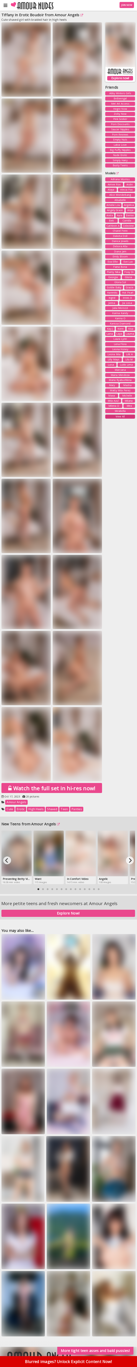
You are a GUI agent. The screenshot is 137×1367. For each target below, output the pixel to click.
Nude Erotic (120, 155)
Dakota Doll (120, 236)
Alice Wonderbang (120, 194)
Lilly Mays (114, 359)
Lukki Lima (126, 364)
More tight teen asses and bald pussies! (95, 1350)
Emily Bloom (120, 256)
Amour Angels (69, 15)
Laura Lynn (120, 339)
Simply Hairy (120, 160)
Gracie (129, 287)
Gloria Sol (120, 282)
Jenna (111, 303)
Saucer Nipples (120, 129)
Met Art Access (120, 103)
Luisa (111, 364)
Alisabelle (120, 200)
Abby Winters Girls (120, 93)
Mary (112, 385)
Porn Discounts (120, 124)
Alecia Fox (126, 189)
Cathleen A (113, 225)
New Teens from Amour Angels (30, 824)
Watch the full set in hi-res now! (51, 788)
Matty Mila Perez (120, 390)
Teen (64, 809)
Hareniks (112, 292)
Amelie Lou (113, 205)
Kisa (130, 328)
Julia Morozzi (120, 308)
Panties (77, 809)
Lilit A (129, 354)
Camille (127, 220)
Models (112, 173)
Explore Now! (68, 913)
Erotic (21, 809)
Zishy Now (120, 113)
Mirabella (120, 411)
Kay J (110, 328)
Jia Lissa (127, 303)
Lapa (119, 333)
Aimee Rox (114, 184)
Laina (109, 333)
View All (120, 416)
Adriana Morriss (120, 179)
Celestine (128, 225)
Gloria (128, 277)
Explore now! (120, 78)
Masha (127, 385)
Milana (129, 400)
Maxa (111, 395)
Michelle (127, 395)
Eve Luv (128, 261)
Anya (130, 210)
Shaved (52, 809)
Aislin (129, 184)
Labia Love (120, 144)
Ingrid (112, 297)
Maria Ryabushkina (120, 380)
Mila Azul (113, 400)
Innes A (127, 297)
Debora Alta (120, 246)
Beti (111, 220)
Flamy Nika (113, 272)
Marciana (120, 369)
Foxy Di (128, 272)
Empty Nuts (120, 139)
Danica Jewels (120, 241)
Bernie (130, 215)
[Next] (130, 860)
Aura (119, 215)
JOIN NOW (126, 5)
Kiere (121, 328)
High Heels (36, 809)
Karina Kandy (120, 313)
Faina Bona (120, 267)
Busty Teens (120, 165)
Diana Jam (120, 251)
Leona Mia (114, 354)
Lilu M (129, 359)
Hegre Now (120, 108)
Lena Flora (120, 344)
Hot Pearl (127, 292)
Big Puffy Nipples (120, 150)
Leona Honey (120, 349)
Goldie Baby (114, 287)
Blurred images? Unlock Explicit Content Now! (68, 1363)
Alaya (111, 189)
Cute (10, 809)
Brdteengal (120, 98)
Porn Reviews (120, 134)
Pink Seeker (120, 119)
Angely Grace (115, 210)
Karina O (120, 318)
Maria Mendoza (120, 375)
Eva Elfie (113, 261)
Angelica (129, 205)
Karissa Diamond (120, 323)
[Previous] (7, 860)
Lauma (130, 333)
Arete (109, 215)
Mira (129, 405)
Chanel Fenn (120, 230)
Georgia (113, 277)
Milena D (113, 405)
